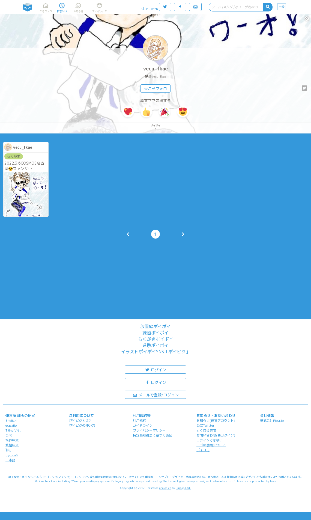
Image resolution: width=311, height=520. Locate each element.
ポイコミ (203, 450)
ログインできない (209, 440)
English (11, 420)
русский (11, 455)
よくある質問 (206, 430)
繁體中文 (12, 445)
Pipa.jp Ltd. (183, 488)
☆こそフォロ (155, 88)
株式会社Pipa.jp (272, 420)
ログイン (155, 369)
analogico (165, 488)
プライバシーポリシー (149, 430)
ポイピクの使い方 (82, 425)
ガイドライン (142, 425)
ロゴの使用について (211, 445)
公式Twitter (205, 425)
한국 (8, 435)
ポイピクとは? (80, 420)
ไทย (8, 450)
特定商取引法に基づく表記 (152, 435)
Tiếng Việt (13, 430)
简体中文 (12, 440)
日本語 (10, 460)
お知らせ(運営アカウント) (215, 420)
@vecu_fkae (157, 76)
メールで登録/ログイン (156, 394)
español (11, 425)
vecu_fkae (155, 68)
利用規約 (139, 420)
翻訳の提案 (26, 415)
